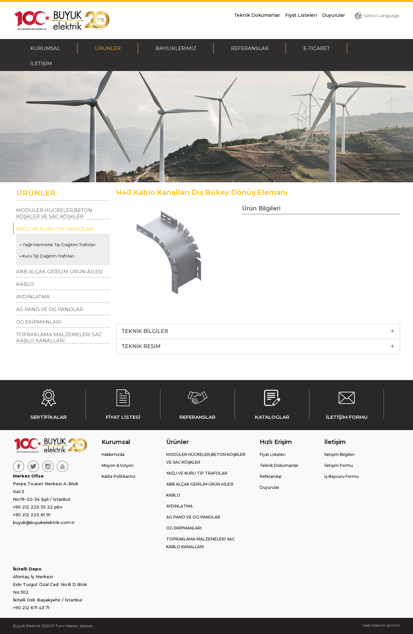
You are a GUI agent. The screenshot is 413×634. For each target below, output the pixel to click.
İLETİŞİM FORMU (346, 403)
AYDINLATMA (33, 297)
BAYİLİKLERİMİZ (176, 48)
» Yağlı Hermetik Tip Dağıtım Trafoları (57, 244)
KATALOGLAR (272, 403)
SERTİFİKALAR (48, 403)
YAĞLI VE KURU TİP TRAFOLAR (54, 229)
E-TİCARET (316, 48)
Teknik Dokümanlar (257, 15)
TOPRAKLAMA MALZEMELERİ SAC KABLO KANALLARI (59, 337)
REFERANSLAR (249, 48)
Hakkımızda (113, 454)
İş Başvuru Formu (341, 476)
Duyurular (333, 15)
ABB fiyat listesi (30, 545)
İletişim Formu (338, 465)
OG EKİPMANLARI (38, 322)
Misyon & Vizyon (118, 465)
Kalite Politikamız (119, 476)
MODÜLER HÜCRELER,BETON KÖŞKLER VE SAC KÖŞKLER (54, 213)
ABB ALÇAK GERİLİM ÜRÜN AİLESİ (59, 271)
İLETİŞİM (41, 63)
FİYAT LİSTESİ (122, 403)
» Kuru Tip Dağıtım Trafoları (46, 255)
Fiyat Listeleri (301, 15)
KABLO (25, 284)
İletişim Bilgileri (339, 454)
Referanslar (271, 476)
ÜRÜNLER (108, 48)
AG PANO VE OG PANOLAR (49, 309)
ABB (18, 553)
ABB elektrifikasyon (34, 537)
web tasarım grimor (381, 625)
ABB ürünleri (26, 530)
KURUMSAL (45, 48)
